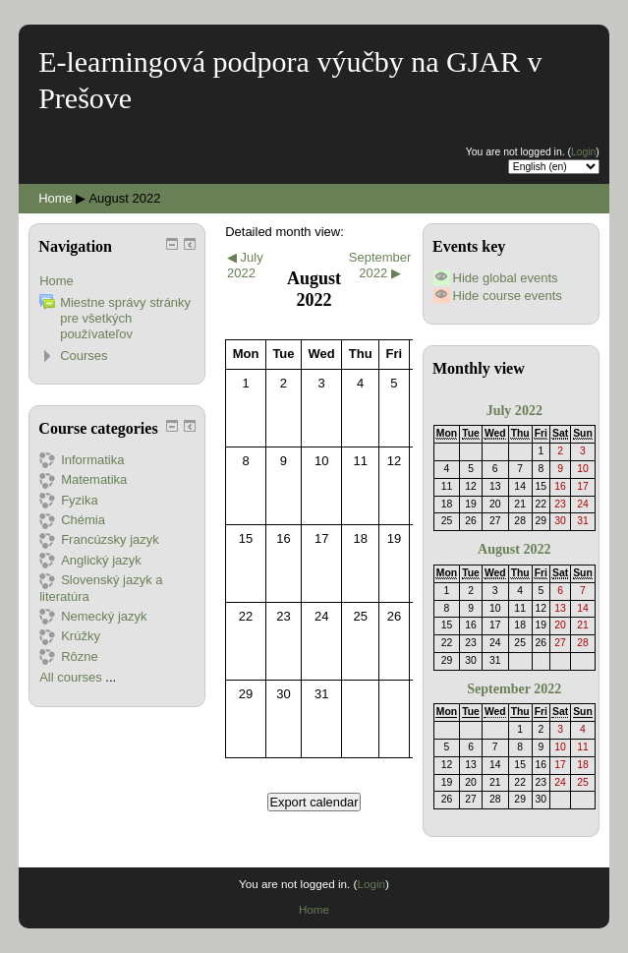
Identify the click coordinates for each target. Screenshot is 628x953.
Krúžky (69, 635)
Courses (83, 355)
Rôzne (68, 656)
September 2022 (514, 688)
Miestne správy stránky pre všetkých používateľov (125, 318)
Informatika (81, 459)
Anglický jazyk (90, 560)
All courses (70, 677)
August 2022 (124, 198)
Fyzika (68, 500)
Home (55, 198)
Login (583, 152)
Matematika (83, 479)
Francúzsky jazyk (99, 539)
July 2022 (514, 410)
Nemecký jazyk (92, 616)
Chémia (72, 519)
